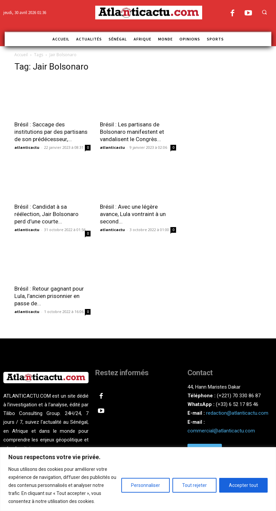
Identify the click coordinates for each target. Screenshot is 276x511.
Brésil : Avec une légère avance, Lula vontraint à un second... (133, 214)
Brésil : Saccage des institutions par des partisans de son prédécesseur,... (51, 131)
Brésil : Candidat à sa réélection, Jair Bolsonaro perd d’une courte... (46, 214)
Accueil (21, 55)
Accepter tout (243, 485)
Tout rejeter (194, 485)
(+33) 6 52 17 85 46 (237, 404)
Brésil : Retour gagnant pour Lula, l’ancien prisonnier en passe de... (49, 296)
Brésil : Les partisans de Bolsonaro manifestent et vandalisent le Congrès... (132, 131)
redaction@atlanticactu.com (237, 413)
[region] (138, 479)
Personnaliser (145, 485)
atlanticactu (26, 147)
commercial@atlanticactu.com (221, 431)
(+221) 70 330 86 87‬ (239, 396)
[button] (264, 12)
